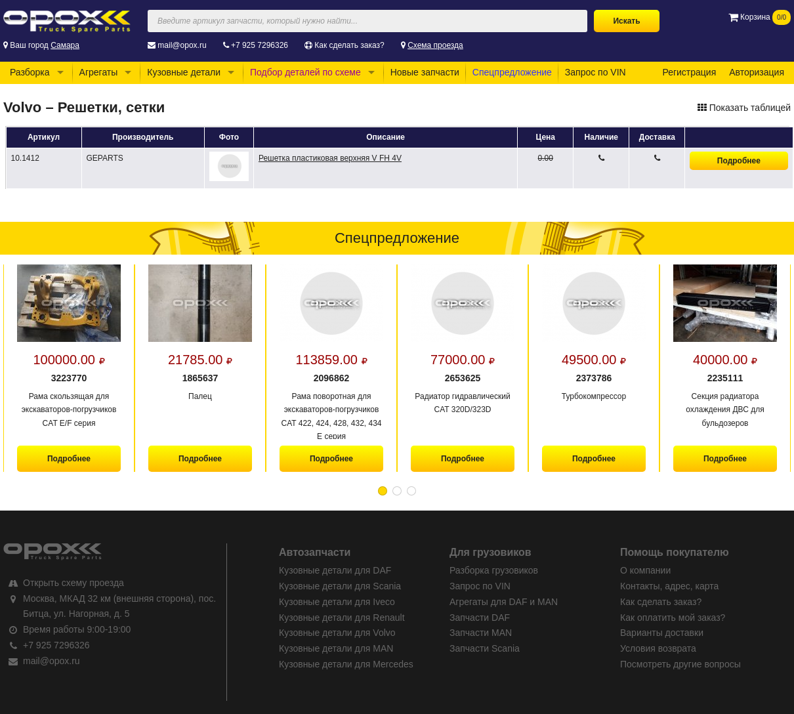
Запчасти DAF (479, 617)
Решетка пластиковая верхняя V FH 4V (330, 158)
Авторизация (756, 72)
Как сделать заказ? (349, 45)
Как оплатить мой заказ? (672, 617)
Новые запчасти (424, 72)
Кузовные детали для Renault (342, 617)
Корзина (759, 17)
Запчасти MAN (480, 632)
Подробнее (739, 160)
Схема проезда (435, 45)
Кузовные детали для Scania (340, 586)
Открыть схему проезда (73, 583)
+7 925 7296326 (259, 45)
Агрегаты (98, 72)
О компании (645, 570)
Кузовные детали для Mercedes (346, 664)
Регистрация (689, 72)
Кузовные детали (183, 72)
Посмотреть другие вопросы (680, 664)
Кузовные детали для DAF (335, 570)
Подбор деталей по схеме (305, 72)
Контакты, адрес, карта (669, 586)
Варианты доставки (661, 632)
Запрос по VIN (595, 72)
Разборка (30, 72)
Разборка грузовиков (493, 570)
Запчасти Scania (484, 648)
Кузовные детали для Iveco (337, 602)
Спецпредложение (512, 72)
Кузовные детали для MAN (336, 648)
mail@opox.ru (181, 45)
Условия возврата (658, 648)
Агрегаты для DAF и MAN (503, 602)
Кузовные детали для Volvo (337, 632)
